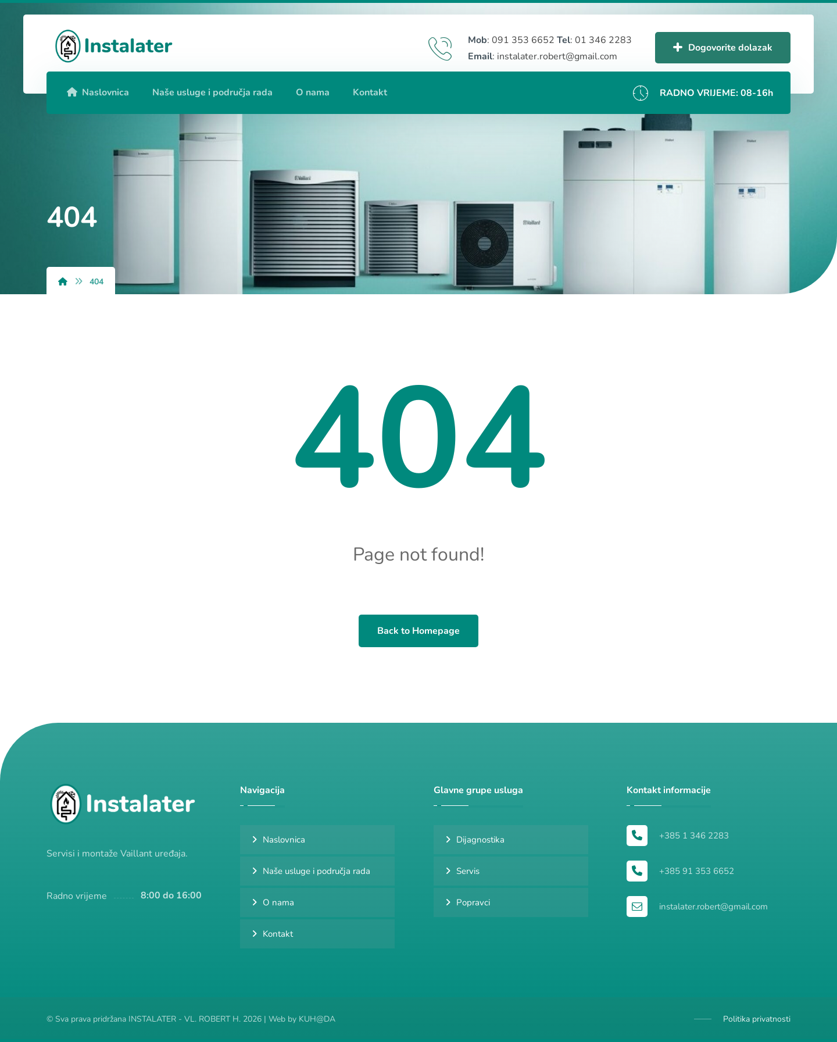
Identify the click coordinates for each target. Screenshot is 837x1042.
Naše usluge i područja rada (316, 871)
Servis (468, 871)
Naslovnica (284, 839)
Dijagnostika (480, 839)
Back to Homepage (418, 631)
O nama (278, 902)
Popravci (473, 902)
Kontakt (278, 934)
